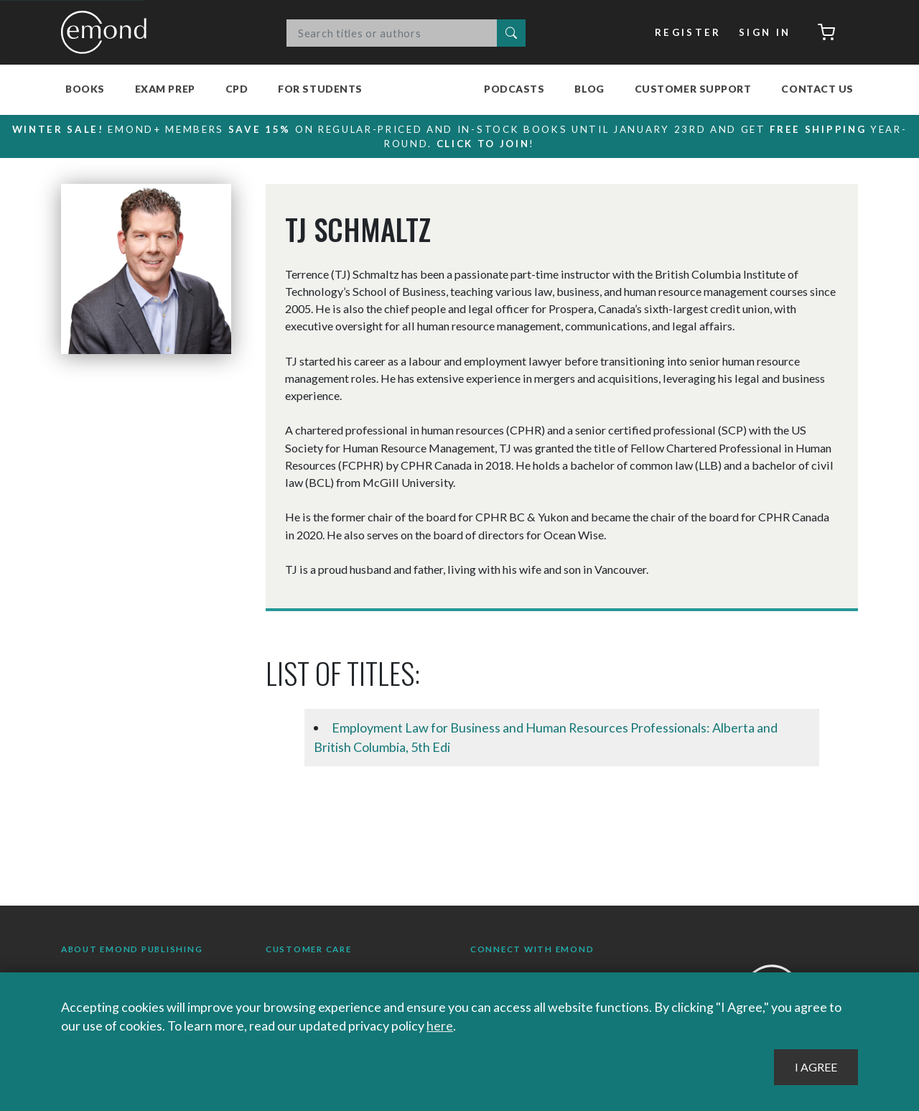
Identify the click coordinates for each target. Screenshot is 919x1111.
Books (85, 89)
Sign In (765, 32)
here (439, 1025)
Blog (589, 89)
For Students (320, 89)
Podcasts (514, 89)
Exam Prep (165, 89)
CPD (236, 89)
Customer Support (693, 89)
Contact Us (817, 89)
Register (688, 32)
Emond (107, 32)
